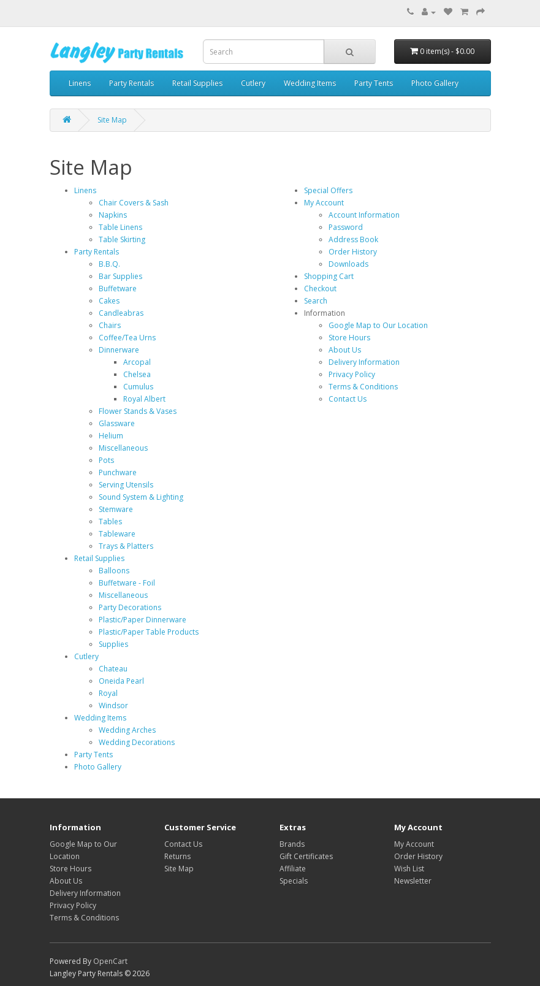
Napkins (113, 215)
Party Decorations (130, 607)
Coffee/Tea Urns (127, 337)
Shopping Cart (329, 276)
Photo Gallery (434, 83)
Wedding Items (310, 83)
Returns (177, 856)
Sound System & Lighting (141, 497)
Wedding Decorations (137, 742)
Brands (292, 844)
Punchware (118, 472)
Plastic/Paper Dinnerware (142, 619)
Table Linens (120, 227)
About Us (345, 350)
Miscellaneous (123, 448)
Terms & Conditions (363, 386)
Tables (110, 521)
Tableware (117, 534)
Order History (353, 251)
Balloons (114, 570)
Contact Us (348, 399)
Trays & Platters (126, 546)
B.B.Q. (109, 264)
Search (315, 301)
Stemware (116, 509)
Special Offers (328, 190)
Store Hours (349, 337)
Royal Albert (144, 399)
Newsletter (413, 881)
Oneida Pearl (121, 681)
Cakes (109, 301)
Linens (80, 83)
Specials (294, 881)
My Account (324, 202)
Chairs (110, 325)
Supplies (113, 644)
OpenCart (110, 961)
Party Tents (373, 83)
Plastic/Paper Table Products (149, 632)
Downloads (348, 264)
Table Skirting (122, 239)
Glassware (117, 423)
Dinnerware (119, 350)
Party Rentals (131, 83)
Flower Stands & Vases (138, 411)
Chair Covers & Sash (134, 202)
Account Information (364, 215)
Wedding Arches (127, 730)
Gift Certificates (306, 856)
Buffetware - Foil (127, 583)
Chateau (113, 668)
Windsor (113, 705)
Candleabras (121, 313)
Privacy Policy (352, 374)
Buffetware (118, 288)
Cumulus (138, 386)
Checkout (320, 288)
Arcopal (137, 362)
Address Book (353, 239)
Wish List (409, 868)
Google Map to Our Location (378, 325)
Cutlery (253, 83)
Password (346, 227)
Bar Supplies (120, 276)
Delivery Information (364, 362)
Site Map (112, 120)
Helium (111, 435)
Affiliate (293, 868)
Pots (106, 460)
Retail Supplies (197, 83)
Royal (108, 693)
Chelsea (137, 374)
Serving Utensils (126, 485)
